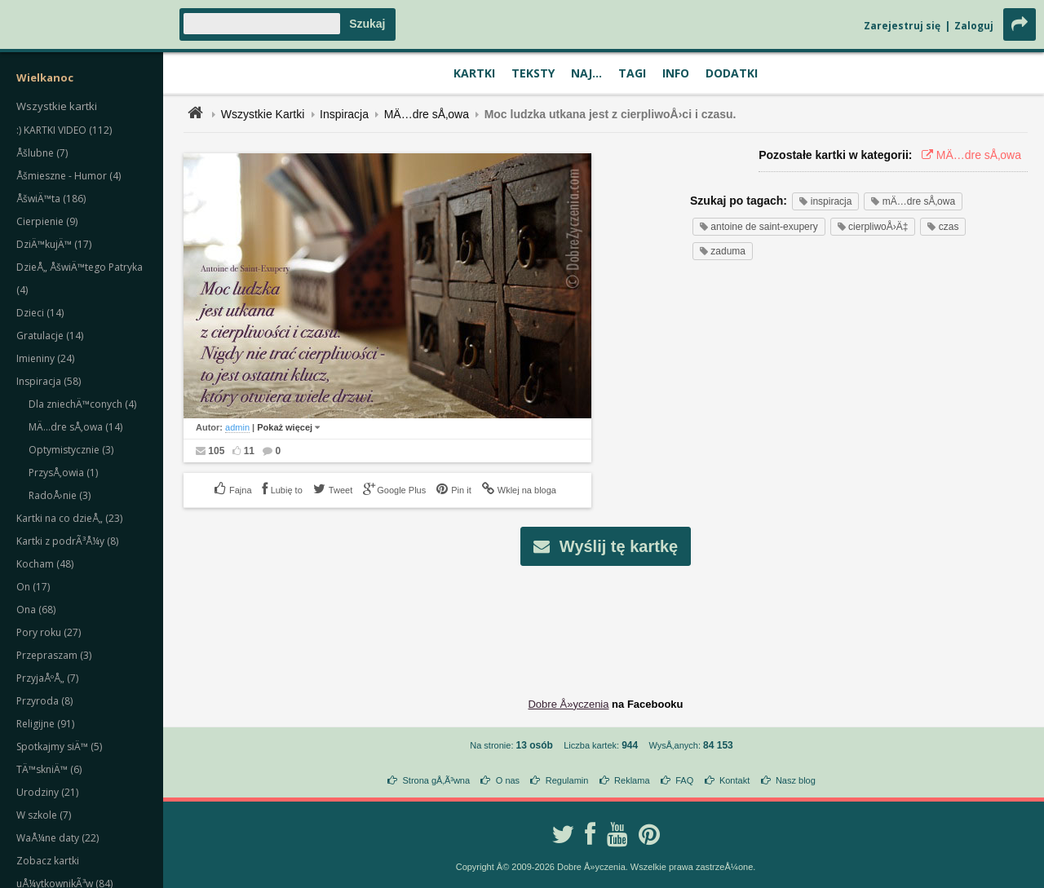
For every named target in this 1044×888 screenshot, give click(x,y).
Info (675, 73)
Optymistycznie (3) (71, 450)
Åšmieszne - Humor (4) (68, 176)
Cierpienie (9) (46, 221)
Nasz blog (796, 780)
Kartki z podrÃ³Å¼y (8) (67, 541)
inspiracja (825, 201)
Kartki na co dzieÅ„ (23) (69, 518)
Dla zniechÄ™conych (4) (82, 404)
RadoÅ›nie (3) (60, 495)
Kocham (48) (44, 564)
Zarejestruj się (902, 26)
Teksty (533, 73)
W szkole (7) (43, 815)
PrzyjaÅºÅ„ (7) (47, 678)
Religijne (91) (45, 724)
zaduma (722, 251)
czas (942, 226)
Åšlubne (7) (42, 153)
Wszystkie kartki (56, 106)
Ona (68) (35, 609)
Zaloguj (973, 26)
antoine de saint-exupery (759, 226)
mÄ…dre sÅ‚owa (913, 201)
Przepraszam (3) (53, 655)
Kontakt (734, 780)
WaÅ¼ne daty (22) (57, 838)
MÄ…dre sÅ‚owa (426, 114)
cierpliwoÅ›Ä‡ (873, 226)
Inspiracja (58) (48, 381)
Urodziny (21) (47, 792)
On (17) (33, 587)
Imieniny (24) (45, 358)
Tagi (632, 73)
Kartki (474, 73)
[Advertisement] (606, 619)
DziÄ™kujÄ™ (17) (53, 244)
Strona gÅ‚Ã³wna (437, 780)
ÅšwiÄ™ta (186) (51, 198)
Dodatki (732, 73)
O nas (508, 780)
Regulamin (567, 780)
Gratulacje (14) (49, 335)
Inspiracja (344, 114)
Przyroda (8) (44, 701)
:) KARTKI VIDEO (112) (64, 130)
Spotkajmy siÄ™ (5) (59, 746)
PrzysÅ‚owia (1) (63, 472)
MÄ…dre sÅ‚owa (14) (75, 427)
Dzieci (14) (40, 313)
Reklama (631, 780)
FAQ (684, 780)
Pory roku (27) (48, 632)
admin (237, 427)
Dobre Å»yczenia (568, 704)
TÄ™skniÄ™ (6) (49, 769)
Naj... (586, 73)
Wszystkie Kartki (263, 114)
